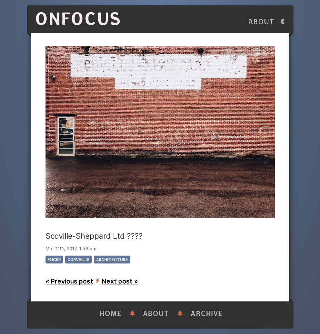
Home (111, 314)
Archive (207, 314)
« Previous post (69, 281)
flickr (54, 259)
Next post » (120, 281)
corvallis (78, 259)
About (261, 22)
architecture (112, 259)
